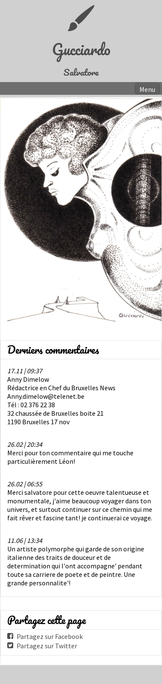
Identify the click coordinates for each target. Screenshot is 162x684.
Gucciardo (81, 49)
